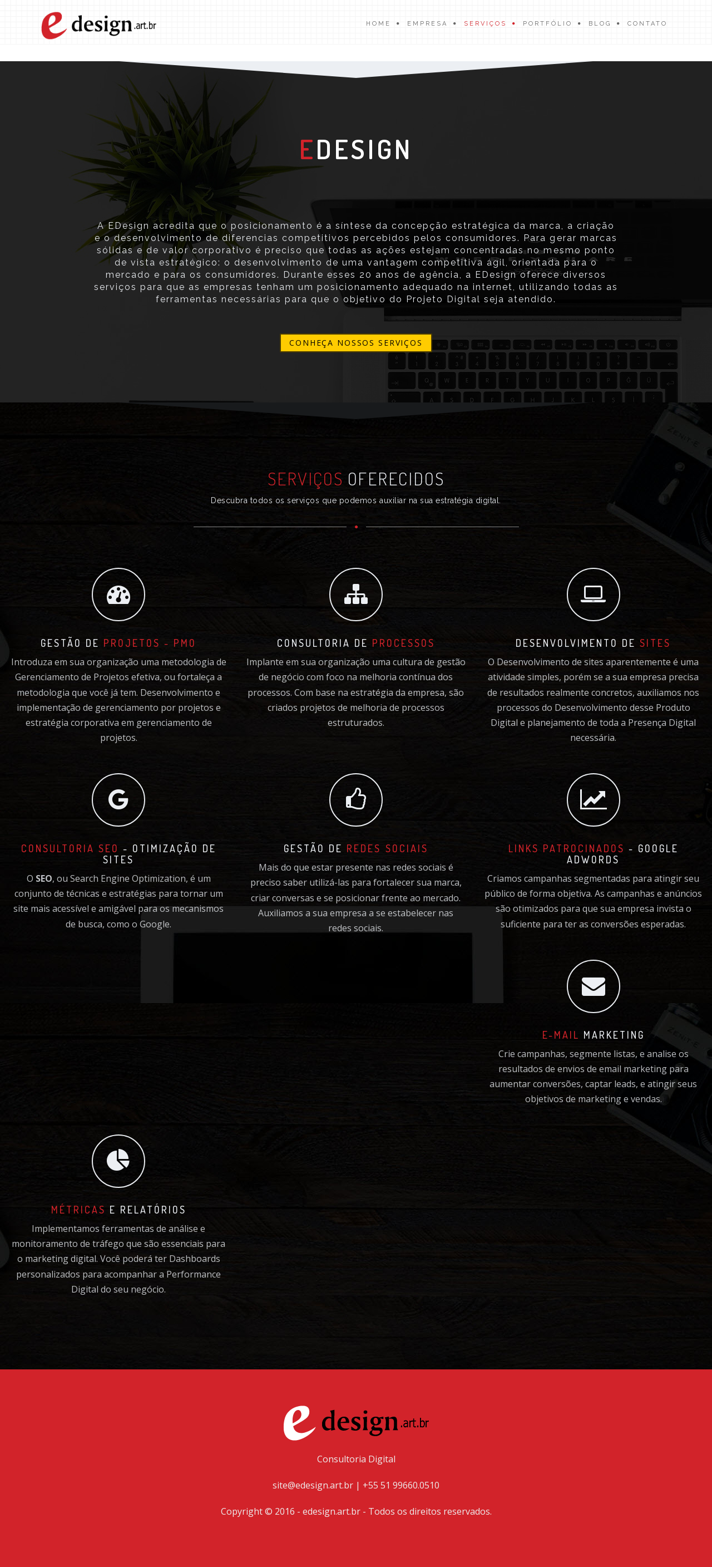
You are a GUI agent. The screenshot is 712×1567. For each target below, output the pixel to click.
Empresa (427, 23)
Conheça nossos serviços (356, 342)
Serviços (485, 23)
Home (378, 23)
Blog (600, 23)
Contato (647, 23)
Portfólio (547, 23)
